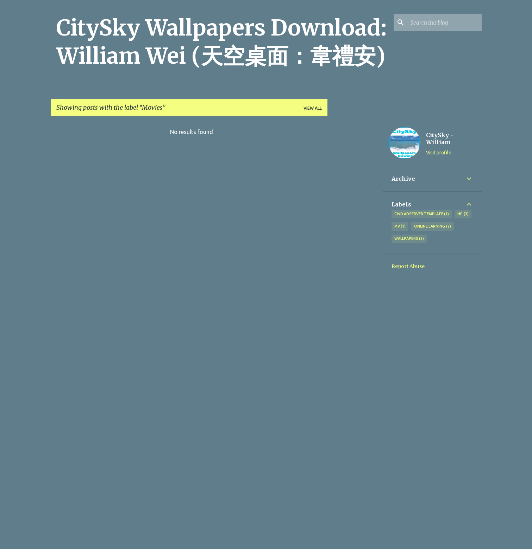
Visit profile (438, 152)
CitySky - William (439, 139)
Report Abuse (408, 266)
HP (463, 214)
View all (312, 108)
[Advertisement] (355, 226)
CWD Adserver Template (421, 214)
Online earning (432, 226)
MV (400, 226)
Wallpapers (409, 239)
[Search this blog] (445, 22)
